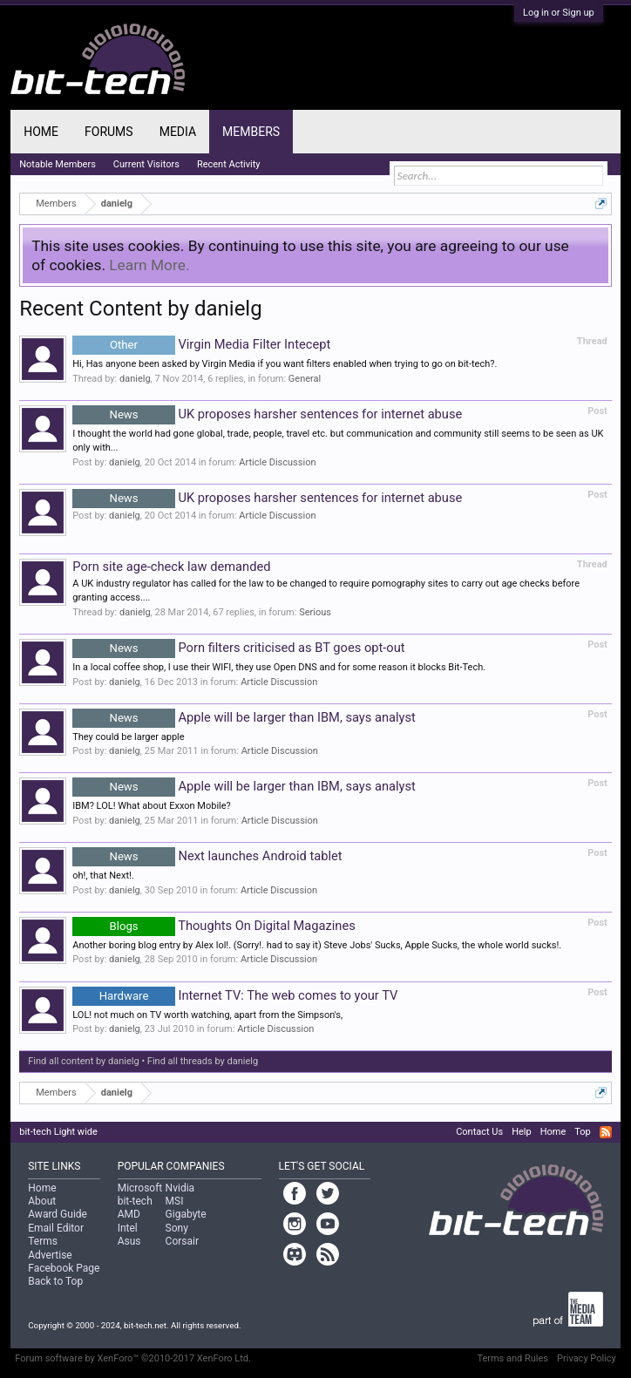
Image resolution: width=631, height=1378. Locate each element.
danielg (135, 378)
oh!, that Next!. (103, 875)
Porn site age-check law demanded (171, 566)
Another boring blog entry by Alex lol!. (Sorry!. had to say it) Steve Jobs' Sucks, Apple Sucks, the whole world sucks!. (316, 945)
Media (177, 132)
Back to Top (55, 1281)
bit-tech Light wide (58, 1131)
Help (522, 1131)
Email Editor (56, 1228)
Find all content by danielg (83, 1061)
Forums (109, 132)
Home (41, 132)
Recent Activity (229, 164)
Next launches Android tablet (207, 856)
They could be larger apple (128, 737)
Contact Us (479, 1131)
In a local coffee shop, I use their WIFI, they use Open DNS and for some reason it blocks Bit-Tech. (278, 667)
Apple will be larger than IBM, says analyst (244, 717)
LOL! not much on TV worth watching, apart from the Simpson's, (207, 1015)
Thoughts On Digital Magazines (214, 925)
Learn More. (149, 265)
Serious (315, 612)
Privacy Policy (586, 1358)
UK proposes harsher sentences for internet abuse (267, 414)
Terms (43, 1241)
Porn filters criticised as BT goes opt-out (238, 647)
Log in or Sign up (558, 12)
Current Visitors (146, 164)
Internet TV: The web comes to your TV (234, 995)
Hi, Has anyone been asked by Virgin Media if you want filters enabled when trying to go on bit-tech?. (284, 364)
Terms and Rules (512, 1358)
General (304, 378)
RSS (606, 1132)
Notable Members (57, 164)
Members (251, 132)
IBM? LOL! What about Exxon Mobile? (151, 805)
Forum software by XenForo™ (133, 1358)
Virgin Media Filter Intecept (201, 344)
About (42, 1201)
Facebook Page (63, 1268)
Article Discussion (277, 462)
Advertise (49, 1255)
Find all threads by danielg (202, 1061)
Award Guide (57, 1214)
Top (582, 1131)
